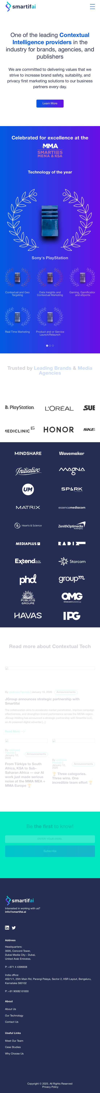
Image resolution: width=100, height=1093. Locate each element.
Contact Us (11, 1022)
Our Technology (14, 1016)
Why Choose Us (14, 1054)
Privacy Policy (50, 1087)
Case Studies (13, 1047)
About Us (10, 1009)
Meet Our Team (14, 1041)
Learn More (50, 103)
